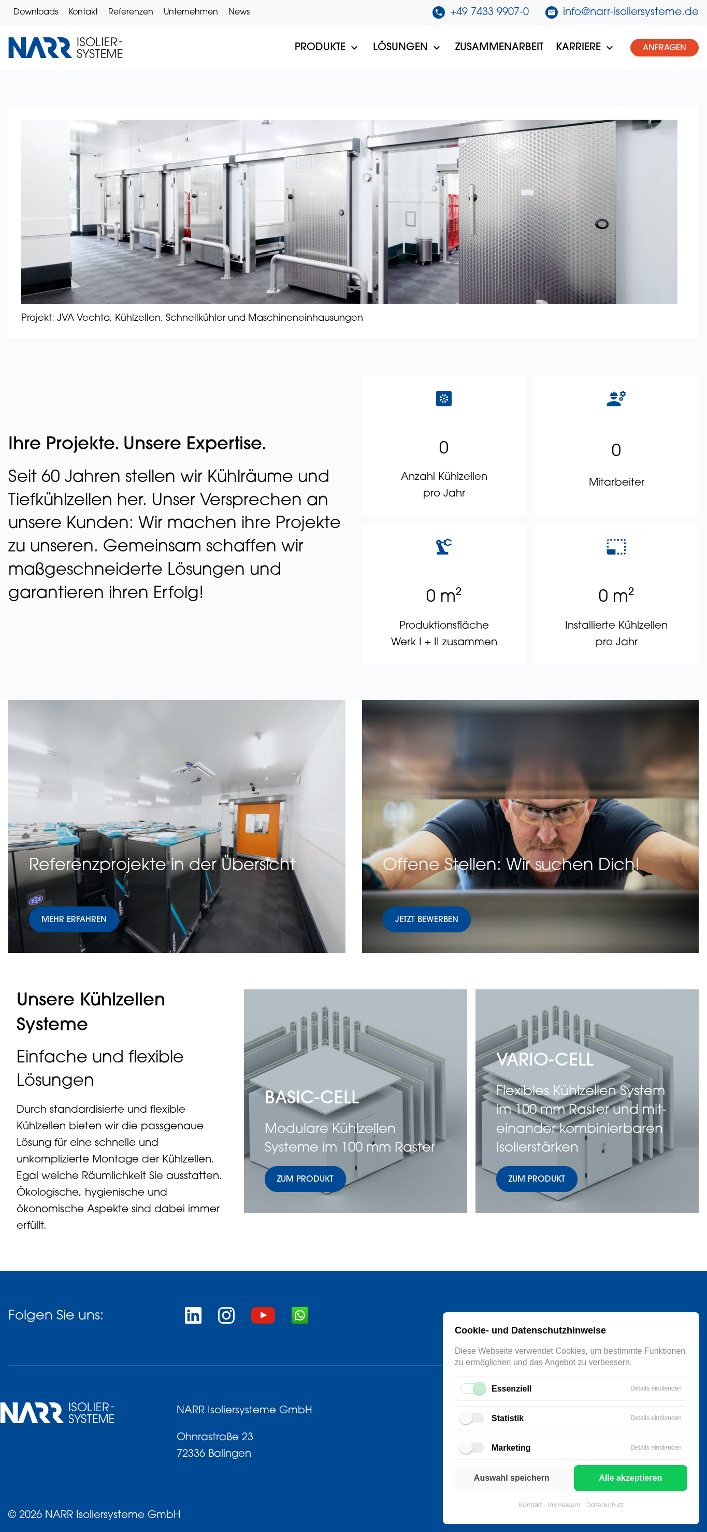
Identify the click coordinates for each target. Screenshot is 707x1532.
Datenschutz (605, 1505)
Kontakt (530, 1505)
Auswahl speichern (512, 1477)
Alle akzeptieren (630, 1477)
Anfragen (664, 48)
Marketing (511, 1447)
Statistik (508, 1418)
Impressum (564, 1505)
